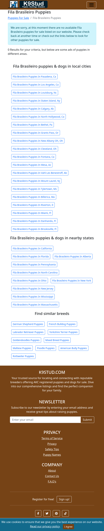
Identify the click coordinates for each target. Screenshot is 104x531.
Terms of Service (52, 438)
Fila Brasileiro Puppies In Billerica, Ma (34, 197)
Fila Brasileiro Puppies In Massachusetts (35, 304)
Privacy (52, 444)
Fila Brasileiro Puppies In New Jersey (33, 288)
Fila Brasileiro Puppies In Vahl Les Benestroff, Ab (40, 172)
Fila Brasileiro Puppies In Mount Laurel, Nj (36, 180)
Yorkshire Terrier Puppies (63, 332)
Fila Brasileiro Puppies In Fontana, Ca (33, 156)
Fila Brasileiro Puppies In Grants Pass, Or (35, 132)
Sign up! (64, 499)
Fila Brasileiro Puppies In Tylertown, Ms (35, 188)
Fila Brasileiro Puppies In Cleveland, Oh (35, 148)
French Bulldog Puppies (62, 324)
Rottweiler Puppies (23, 356)
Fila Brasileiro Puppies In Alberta (72, 256)
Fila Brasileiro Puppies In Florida (31, 256)
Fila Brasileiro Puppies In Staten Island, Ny (36, 100)
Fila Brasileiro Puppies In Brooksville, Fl (35, 229)
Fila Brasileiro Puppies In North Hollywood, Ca (38, 116)
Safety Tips (52, 449)
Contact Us (52, 476)
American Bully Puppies (73, 348)
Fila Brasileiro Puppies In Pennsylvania (34, 264)
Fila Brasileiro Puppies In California (32, 248)
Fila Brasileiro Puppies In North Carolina (35, 272)
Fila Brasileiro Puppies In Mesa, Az (32, 164)
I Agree (68, 526)
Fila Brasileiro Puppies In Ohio (29, 280)
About (52, 470)
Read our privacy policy (45, 526)
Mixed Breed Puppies (57, 340)
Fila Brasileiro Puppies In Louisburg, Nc (35, 92)
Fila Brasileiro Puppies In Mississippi (33, 296)
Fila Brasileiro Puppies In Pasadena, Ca (34, 76)
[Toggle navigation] (91, 4)
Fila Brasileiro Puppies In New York (71, 280)
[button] (38, 513)
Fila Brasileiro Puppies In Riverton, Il (33, 205)
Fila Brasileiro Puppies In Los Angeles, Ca (36, 84)
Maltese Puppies (22, 348)
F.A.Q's (52, 481)
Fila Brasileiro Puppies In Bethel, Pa (32, 124)
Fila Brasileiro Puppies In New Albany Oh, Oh (38, 140)
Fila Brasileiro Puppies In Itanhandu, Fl (34, 221)
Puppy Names (52, 455)
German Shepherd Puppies (28, 324)
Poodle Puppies (45, 348)
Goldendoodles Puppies (26, 340)
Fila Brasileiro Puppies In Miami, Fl (32, 213)
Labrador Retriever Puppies (28, 332)
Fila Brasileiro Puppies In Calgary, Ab (33, 108)
